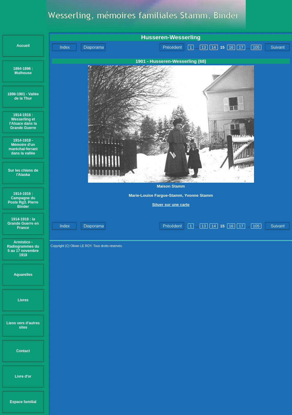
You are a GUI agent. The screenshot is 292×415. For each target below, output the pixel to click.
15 (222, 47)
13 (204, 47)
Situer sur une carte (170, 204)
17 (241, 47)
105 (256, 47)
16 (231, 47)
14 (213, 47)
